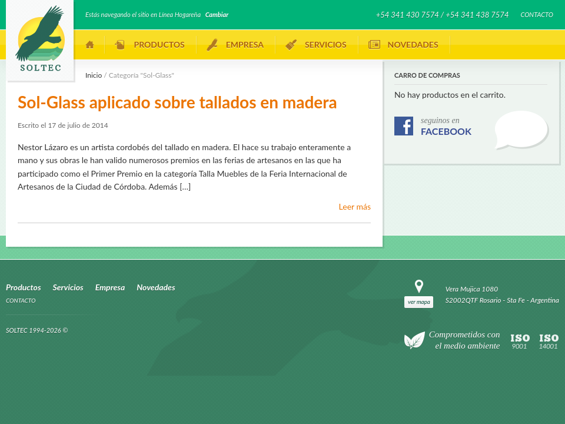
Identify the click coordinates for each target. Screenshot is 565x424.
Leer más (355, 206)
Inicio (90, 44)
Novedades (413, 44)
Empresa (245, 44)
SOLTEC (40, 38)
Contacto (536, 14)
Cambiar (216, 14)
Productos (159, 44)
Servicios (326, 44)
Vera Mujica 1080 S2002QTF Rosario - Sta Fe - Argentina (502, 294)
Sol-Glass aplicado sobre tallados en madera (177, 102)
